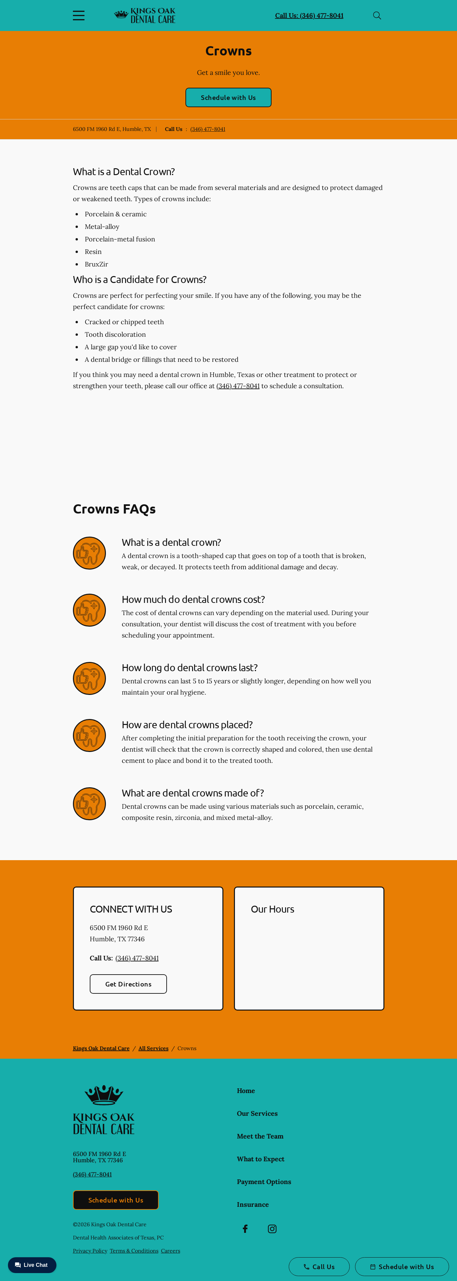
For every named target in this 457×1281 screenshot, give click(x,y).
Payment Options (264, 1181)
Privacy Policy (90, 1250)
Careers (170, 1250)
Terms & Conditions (134, 1250)
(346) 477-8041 (207, 129)
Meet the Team (260, 1136)
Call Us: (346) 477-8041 (309, 15)
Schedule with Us (228, 97)
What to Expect (260, 1159)
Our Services (257, 1113)
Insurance (253, 1204)
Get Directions (128, 984)
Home (246, 1090)
